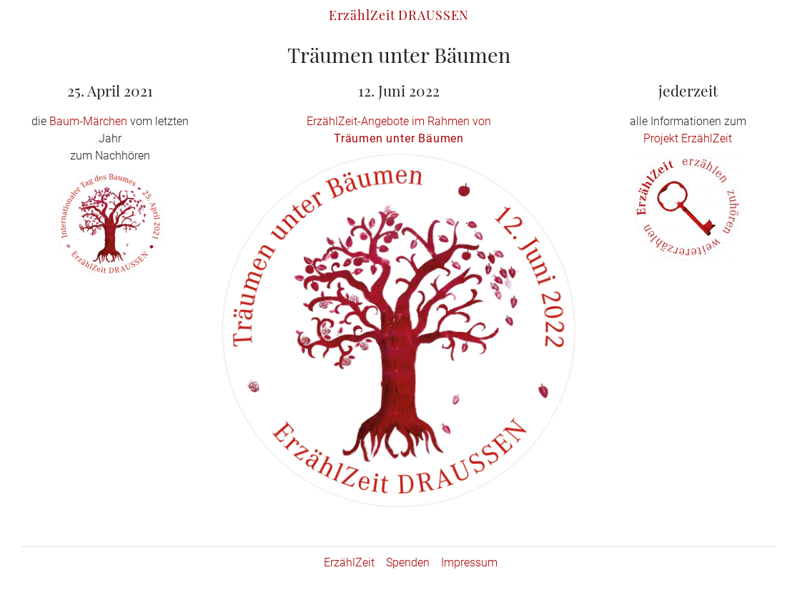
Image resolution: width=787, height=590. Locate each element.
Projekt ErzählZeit (687, 138)
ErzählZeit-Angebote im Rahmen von (399, 121)
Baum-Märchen (88, 121)
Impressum (469, 562)
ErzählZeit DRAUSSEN (399, 14)
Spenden (408, 562)
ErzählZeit (349, 562)
